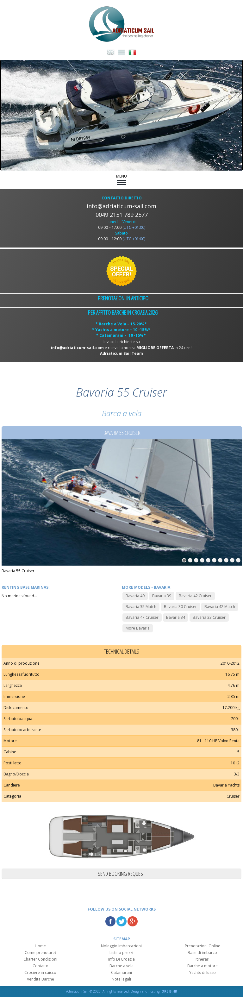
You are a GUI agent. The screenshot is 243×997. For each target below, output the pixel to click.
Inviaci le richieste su (121, 341)
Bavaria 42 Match (219, 606)
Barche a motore (202, 966)
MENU (121, 179)
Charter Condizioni (40, 959)
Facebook (110, 921)
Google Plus (133, 921)
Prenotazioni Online (202, 946)
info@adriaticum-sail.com (121, 206)
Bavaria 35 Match (141, 606)
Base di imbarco (202, 952)
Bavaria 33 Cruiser (209, 617)
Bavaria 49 (135, 596)
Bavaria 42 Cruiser (195, 596)
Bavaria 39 (161, 596)
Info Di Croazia (121, 959)
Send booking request (121, 873)
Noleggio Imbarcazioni (121, 946)
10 (238, 560)
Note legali (121, 979)
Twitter (121, 921)
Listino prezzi (121, 952)
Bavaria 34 (175, 617)
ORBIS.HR (169, 991)
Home (40, 946)
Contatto (40, 966)
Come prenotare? (40, 952)
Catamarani (121, 972)
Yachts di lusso (202, 972)
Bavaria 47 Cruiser (142, 617)
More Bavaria (138, 628)
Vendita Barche (40, 979)
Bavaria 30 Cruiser (180, 606)
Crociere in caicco (40, 972)
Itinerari (202, 959)
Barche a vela (121, 966)
